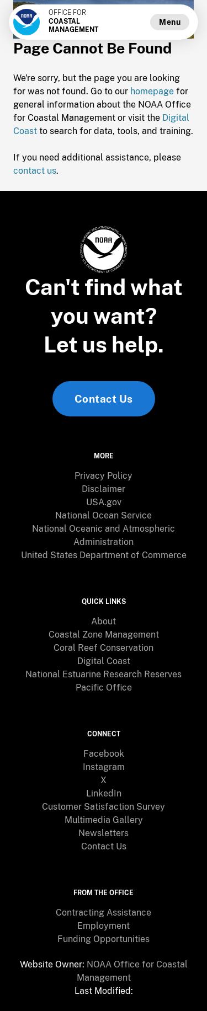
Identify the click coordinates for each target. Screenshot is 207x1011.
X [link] (103, 780)
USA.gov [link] (103, 502)
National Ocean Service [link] (103, 515)
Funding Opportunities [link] (103, 939)
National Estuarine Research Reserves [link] (103, 674)
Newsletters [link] (103, 833)
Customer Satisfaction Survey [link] (103, 806)
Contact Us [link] (104, 399)
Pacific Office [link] (104, 687)
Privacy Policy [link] (103, 475)
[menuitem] (103, 476)
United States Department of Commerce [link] (104, 555)
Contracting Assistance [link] (103, 912)
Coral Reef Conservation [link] (103, 648)
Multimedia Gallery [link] (104, 820)
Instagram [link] (104, 767)
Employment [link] (103, 926)
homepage (152, 91)
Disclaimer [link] (103, 489)
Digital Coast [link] (103, 661)
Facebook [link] (103, 753)
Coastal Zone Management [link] (104, 634)
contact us (34, 170)
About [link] (103, 621)
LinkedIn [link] (103, 793)
